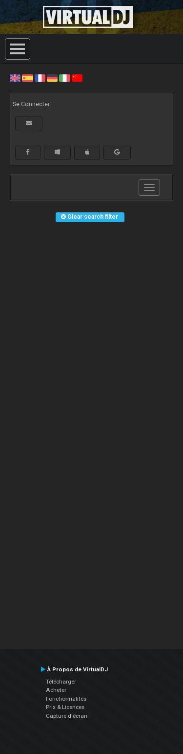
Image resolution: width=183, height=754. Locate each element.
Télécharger (61, 681)
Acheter (56, 689)
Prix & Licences (65, 707)
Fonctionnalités (66, 698)
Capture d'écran (66, 715)
